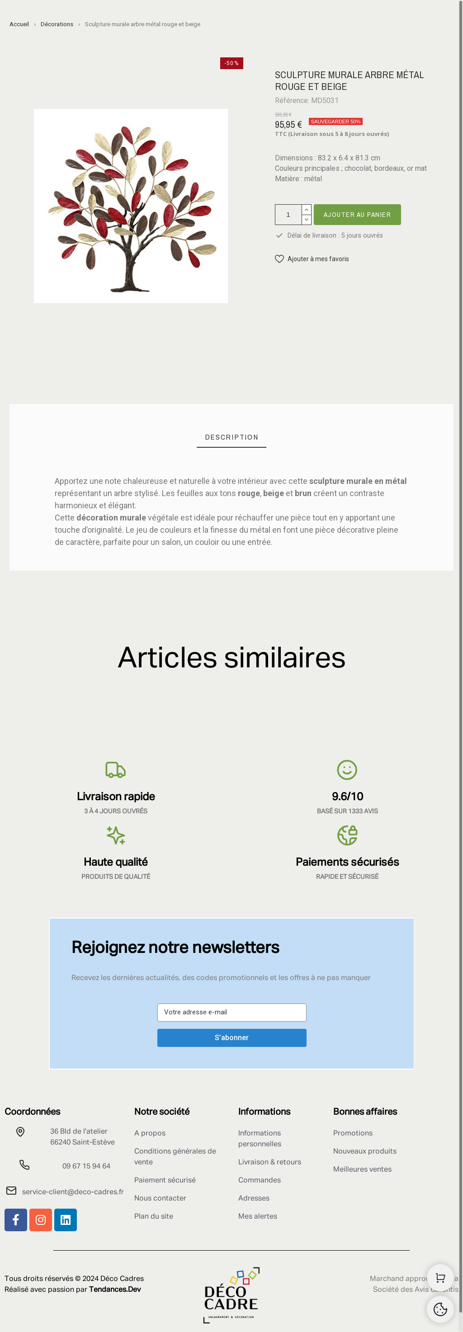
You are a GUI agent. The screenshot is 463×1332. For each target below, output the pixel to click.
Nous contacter (160, 1198)
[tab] (232, 437)
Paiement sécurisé (165, 1180)
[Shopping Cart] (440, 1277)
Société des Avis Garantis (415, 1290)
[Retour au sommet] (440, 1309)
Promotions (353, 1133)
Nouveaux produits (365, 1151)
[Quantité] (288, 214)
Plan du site (153, 1216)
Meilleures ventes (362, 1169)
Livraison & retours (269, 1162)
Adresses (253, 1198)
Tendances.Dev (115, 1290)
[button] (312, 259)
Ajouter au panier (358, 214)
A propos (149, 1133)
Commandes (259, 1180)
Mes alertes (257, 1216)
